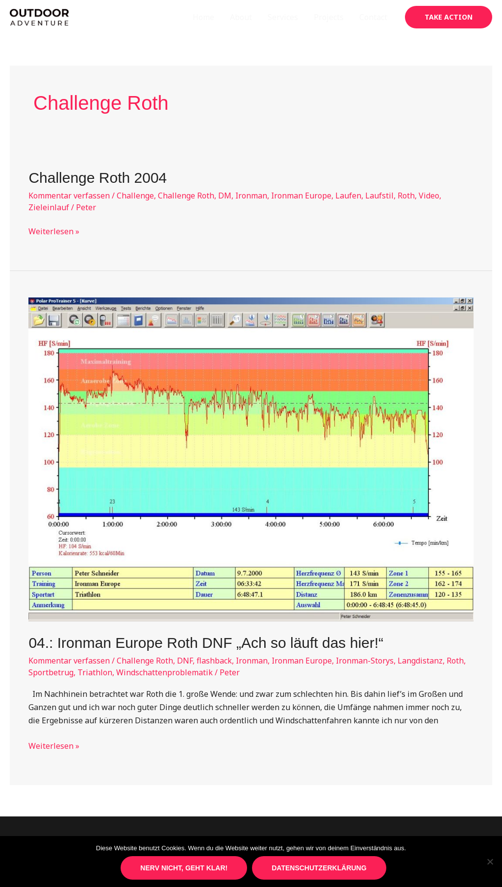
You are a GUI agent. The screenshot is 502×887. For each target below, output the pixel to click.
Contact (373, 17)
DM (224, 195)
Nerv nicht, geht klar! (183, 868)
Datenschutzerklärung (319, 868)
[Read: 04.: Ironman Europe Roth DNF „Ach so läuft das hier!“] (250, 458)
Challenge (135, 195)
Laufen (348, 195)
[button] (448, 17)
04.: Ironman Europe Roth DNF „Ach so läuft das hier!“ (205, 643)
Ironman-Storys (365, 660)
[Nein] (490, 861)
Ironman (251, 195)
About (241, 17)
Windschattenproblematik (164, 672)
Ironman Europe (301, 195)
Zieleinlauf (48, 207)
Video (429, 195)
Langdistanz (420, 660)
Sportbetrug (51, 672)
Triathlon (94, 672)
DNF (185, 660)
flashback (214, 660)
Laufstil (379, 195)
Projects (329, 17)
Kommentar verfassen (69, 195)
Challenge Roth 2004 (97, 178)
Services (283, 17)
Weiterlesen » (53, 231)
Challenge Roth (186, 195)
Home (203, 17)
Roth (406, 195)
